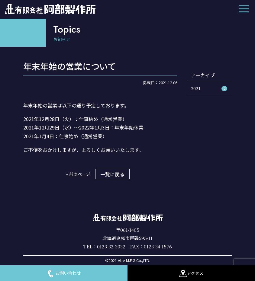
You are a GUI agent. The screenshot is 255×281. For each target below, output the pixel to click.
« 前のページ (78, 174)
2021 (209, 88)
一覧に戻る (112, 174)
